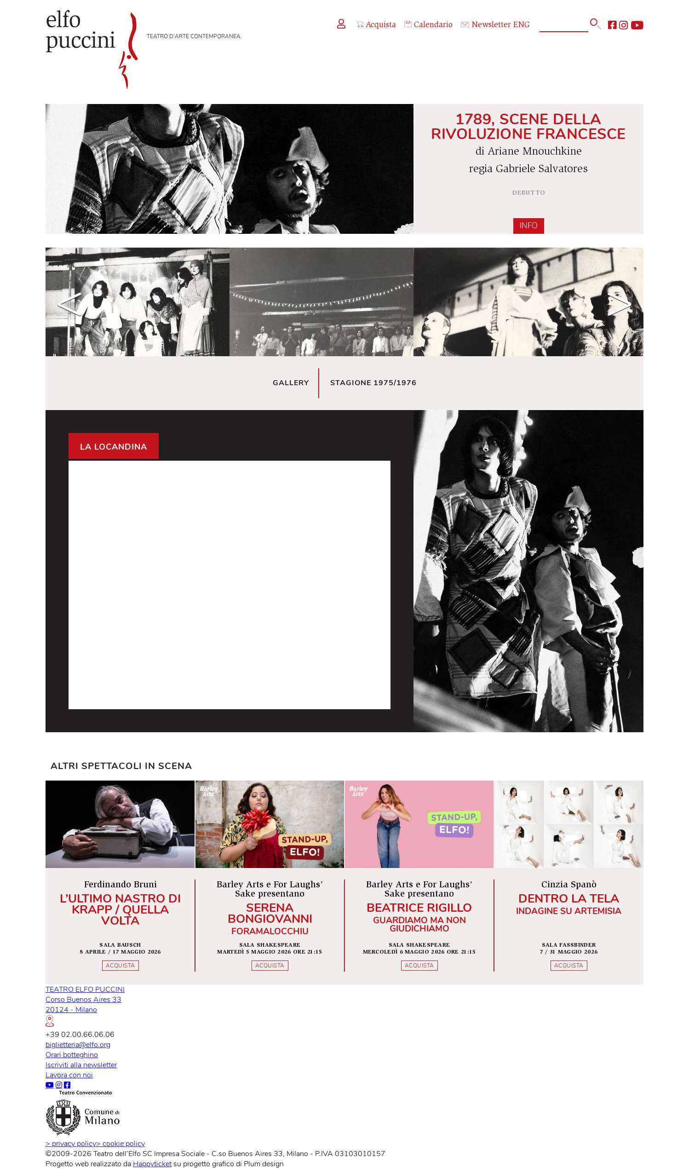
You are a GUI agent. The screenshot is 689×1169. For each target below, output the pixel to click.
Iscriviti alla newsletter (81, 1065)
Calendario (428, 25)
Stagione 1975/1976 (373, 383)
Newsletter (486, 25)
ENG (521, 25)
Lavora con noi (69, 1075)
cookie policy (120, 1144)
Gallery (291, 383)
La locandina (113, 446)
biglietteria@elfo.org (78, 1045)
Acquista (376, 25)
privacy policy (71, 1144)
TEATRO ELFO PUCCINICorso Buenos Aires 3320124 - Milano (85, 1005)
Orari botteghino (72, 1055)
